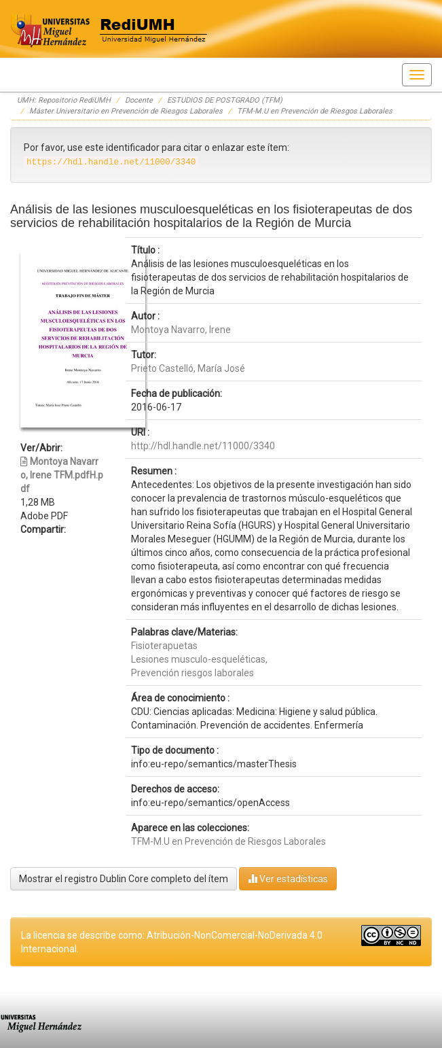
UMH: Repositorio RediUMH (64, 100)
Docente (139, 100)
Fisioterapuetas (164, 645)
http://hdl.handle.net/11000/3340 (203, 445)
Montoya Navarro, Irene (181, 329)
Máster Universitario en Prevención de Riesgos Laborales (126, 111)
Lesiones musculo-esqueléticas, (199, 659)
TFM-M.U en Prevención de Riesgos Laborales (314, 111)
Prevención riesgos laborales (192, 672)
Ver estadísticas (288, 878)
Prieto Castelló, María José (188, 368)
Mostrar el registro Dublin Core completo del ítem (123, 878)
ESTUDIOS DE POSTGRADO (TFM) (224, 100)
